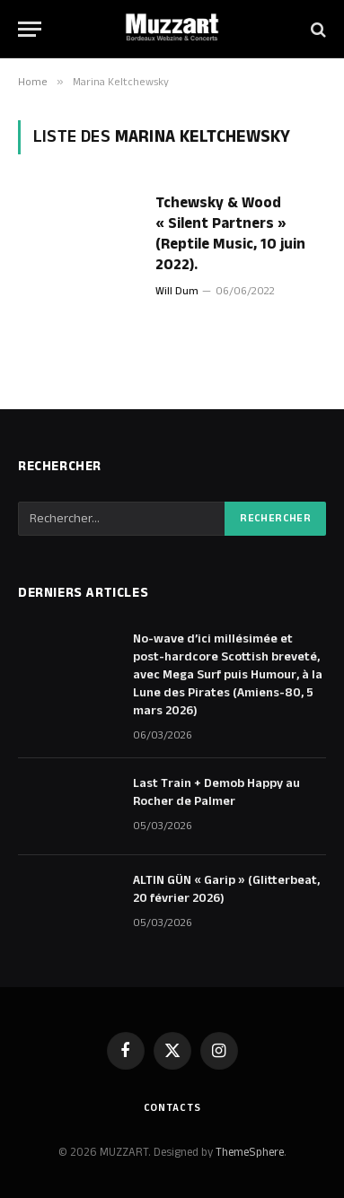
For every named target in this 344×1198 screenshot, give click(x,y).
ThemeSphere (250, 1152)
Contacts (172, 1107)
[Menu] (29, 29)
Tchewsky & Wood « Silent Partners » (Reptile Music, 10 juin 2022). (230, 233)
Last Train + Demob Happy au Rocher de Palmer (216, 792)
